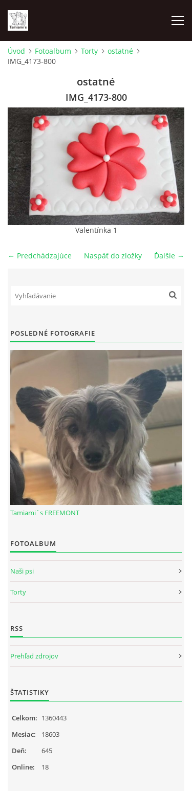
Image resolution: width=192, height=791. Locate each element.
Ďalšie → (169, 255)
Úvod (16, 51)
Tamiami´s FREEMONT (44, 512)
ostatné (120, 51)
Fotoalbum (53, 51)
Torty (89, 51)
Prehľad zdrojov (34, 656)
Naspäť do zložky (113, 255)
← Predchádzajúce (40, 255)
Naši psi (22, 571)
